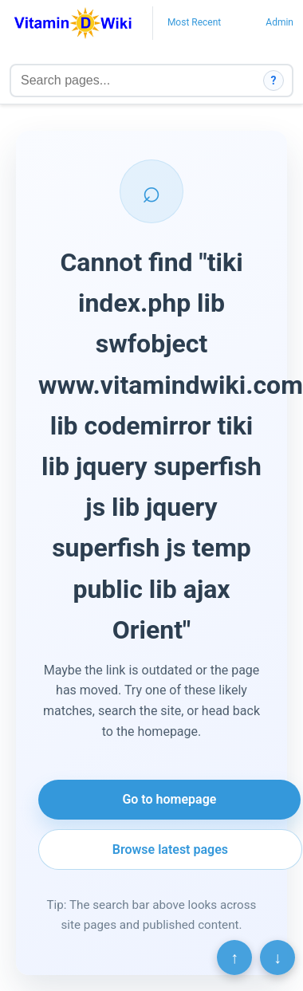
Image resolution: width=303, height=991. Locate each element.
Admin (279, 22)
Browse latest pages (170, 849)
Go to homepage (169, 799)
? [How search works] (274, 80)
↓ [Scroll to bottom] (277, 957)
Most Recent (194, 22)
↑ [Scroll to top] (234, 957)
